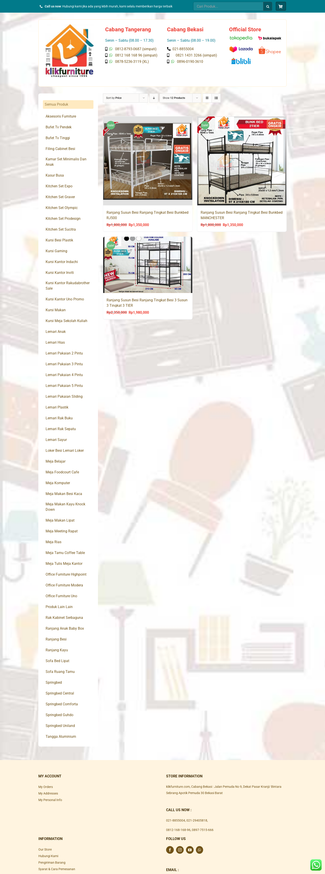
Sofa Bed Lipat (57, 661)
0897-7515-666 (203, 830)
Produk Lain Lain (59, 607)
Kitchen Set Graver (60, 197)
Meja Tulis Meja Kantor (64, 563)
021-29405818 (196, 820)
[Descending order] (153, 98)
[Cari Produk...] (228, 6)
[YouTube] (190, 850)
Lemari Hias (55, 342)
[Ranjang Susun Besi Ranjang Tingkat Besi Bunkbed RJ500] (147, 161)
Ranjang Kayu (57, 650)
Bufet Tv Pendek (59, 127)
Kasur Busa (55, 175)
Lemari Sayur (56, 440)
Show (174, 98)
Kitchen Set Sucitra (61, 229)
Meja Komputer (58, 483)
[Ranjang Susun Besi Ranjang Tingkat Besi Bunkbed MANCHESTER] (241, 161)
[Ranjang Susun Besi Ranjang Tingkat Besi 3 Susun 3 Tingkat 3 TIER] (147, 265)
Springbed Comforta (62, 704)
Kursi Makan (56, 310)
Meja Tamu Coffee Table (65, 553)
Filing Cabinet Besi (60, 149)
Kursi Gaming (56, 251)
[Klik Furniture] (69, 25)
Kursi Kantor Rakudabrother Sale (68, 286)
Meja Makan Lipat (60, 520)
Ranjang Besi (56, 639)
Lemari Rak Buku (59, 418)
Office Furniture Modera (64, 585)
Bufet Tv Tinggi (58, 138)
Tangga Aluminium (61, 736)
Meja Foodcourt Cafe (62, 472)
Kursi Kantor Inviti (60, 272)
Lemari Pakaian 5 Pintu (64, 386)
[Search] (267, 6)
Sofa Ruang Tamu (60, 672)
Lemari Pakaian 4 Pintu (64, 375)
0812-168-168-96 (178, 830)
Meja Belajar (55, 461)
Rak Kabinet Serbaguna (64, 617)
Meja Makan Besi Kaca (64, 494)
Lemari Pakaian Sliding (64, 396)
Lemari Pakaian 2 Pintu (64, 353)
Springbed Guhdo (59, 715)
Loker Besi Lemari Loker (65, 450)
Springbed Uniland (60, 726)
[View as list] (216, 98)
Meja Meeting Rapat (62, 531)
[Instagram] (180, 850)
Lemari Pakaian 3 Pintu (64, 364)
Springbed (54, 682)
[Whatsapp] (199, 850)
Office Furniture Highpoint (66, 574)
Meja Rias (53, 542)
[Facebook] (170, 850)
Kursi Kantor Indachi (62, 262)
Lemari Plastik (57, 407)
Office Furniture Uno (61, 596)
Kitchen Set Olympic (62, 208)
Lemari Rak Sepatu (61, 429)
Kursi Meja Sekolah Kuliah (66, 321)
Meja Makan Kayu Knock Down (65, 507)
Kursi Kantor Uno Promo (65, 299)
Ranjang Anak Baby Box (65, 628)
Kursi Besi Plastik (59, 240)
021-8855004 (175, 820)
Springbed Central (60, 693)
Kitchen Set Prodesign (63, 218)
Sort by (113, 98)
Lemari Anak (56, 331)
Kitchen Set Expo (59, 186)
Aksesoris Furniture (61, 116)
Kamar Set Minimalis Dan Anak (66, 162)
